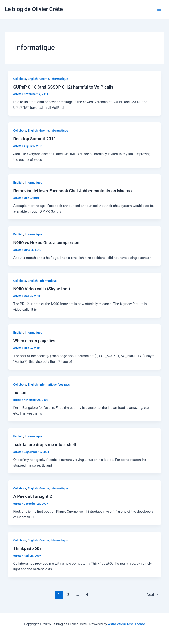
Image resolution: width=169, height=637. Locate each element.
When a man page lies (34, 340)
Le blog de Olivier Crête (34, 9)
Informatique (59, 79)
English (33, 79)
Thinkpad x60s (27, 548)
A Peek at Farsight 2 (32, 496)
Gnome (44, 79)
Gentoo (44, 540)
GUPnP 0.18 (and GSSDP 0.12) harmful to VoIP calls (63, 87)
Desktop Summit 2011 (34, 138)
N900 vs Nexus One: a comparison (46, 242)
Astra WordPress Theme (126, 624)
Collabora (19, 79)
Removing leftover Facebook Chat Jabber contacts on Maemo (72, 190)
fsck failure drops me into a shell (44, 444)
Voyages (64, 384)
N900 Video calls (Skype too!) (41, 288)
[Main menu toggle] (159, 9)
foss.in (19, 392)
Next (153, 595)
